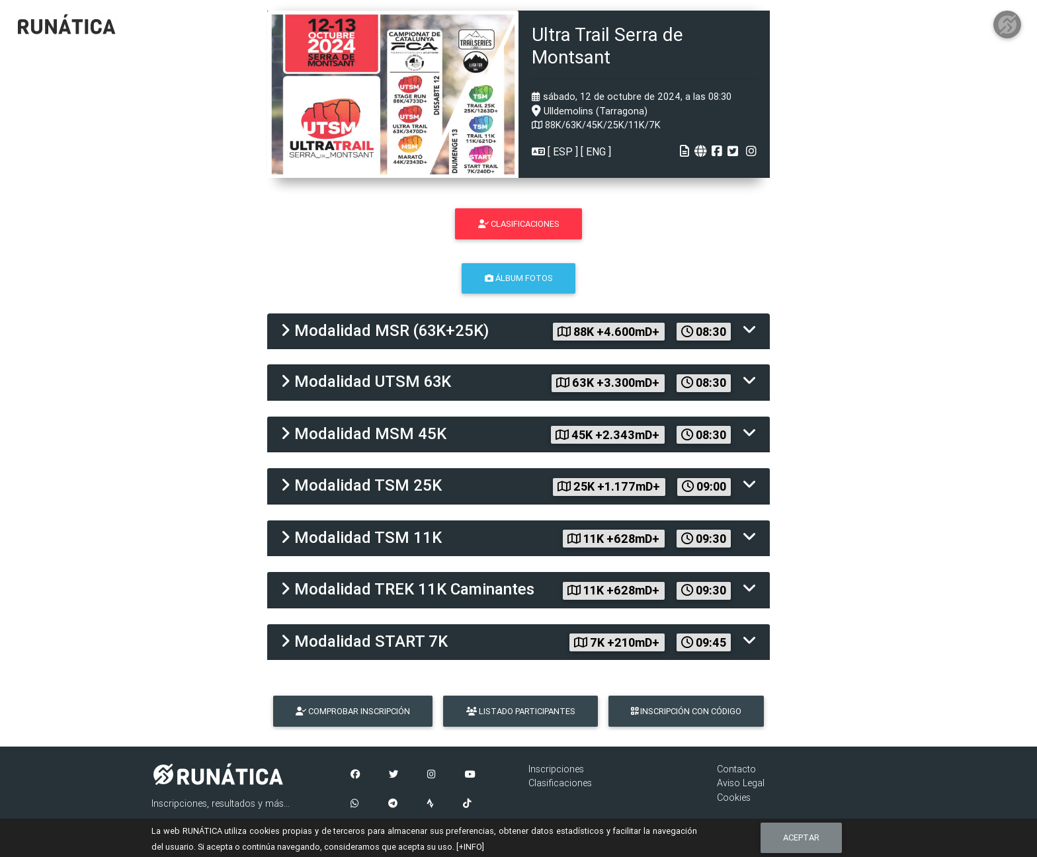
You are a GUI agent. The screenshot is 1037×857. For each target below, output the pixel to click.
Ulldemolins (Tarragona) (589, 111)
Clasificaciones (560, 783)
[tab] (518, 331)
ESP (562, 151)
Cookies (734, 797)
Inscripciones (556, 769)
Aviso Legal (741, 783)
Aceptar (801, 837)
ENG (595, 151)
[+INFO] (470, 846)
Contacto (736, 769)
